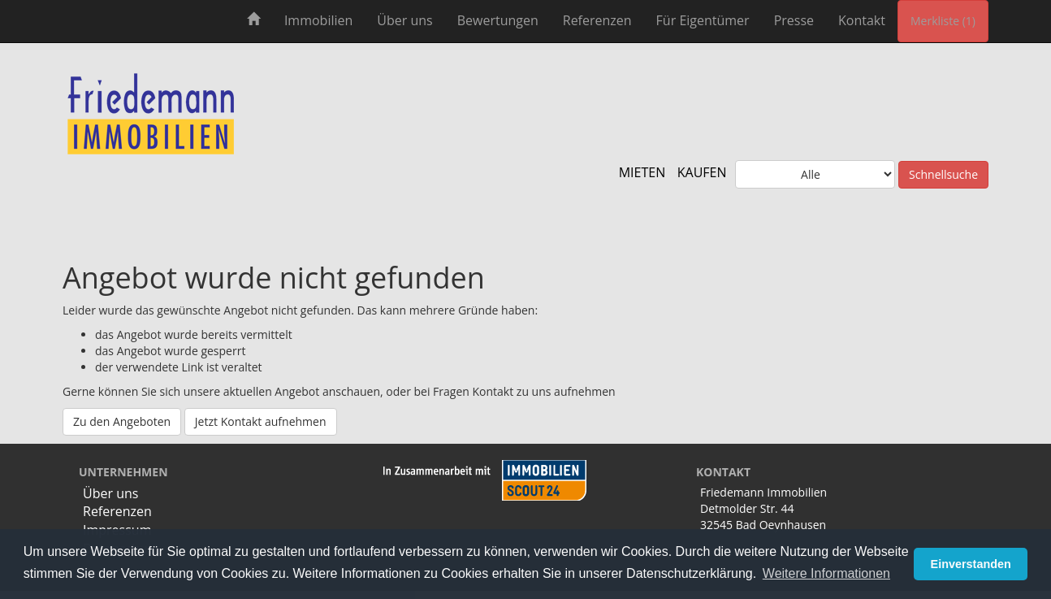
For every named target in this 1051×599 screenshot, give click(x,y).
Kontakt (861, 20)
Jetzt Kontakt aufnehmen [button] (261, 421)
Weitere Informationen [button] (826, 573)
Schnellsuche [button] (943, 174)
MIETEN (642, 172)
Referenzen (597, 20)
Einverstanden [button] (971, 564)
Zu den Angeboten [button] (122, 421)
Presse (794, 20)
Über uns (404, 20)
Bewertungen (497, 20)
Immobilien (318, 20)
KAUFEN (702, 172)
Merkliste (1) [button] (942, 20)
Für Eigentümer (703, 20)
